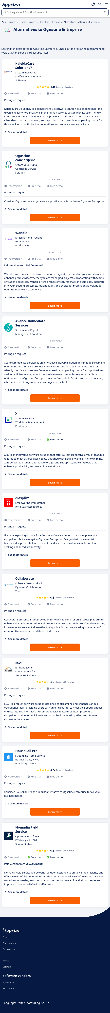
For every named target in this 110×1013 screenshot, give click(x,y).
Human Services (28, 21)
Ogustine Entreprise (50, 21)
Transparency (9, 943)
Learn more (55, 140)
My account (8, 982)
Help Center (9, 988)
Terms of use (9, 949)
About (6, 960)
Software (7, 966)
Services (12, 21)
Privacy (6, 937)
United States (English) (33, 1003)
